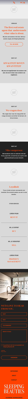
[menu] (14, 2)
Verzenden (14, 357)
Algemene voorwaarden (14, 397)
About (14, 375)
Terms (5, 351)
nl (24, 2)
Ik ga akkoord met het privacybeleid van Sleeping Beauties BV (12, 345)
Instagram (14, 371)
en (21, 2)
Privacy (2, 351)
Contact (14, 380)
